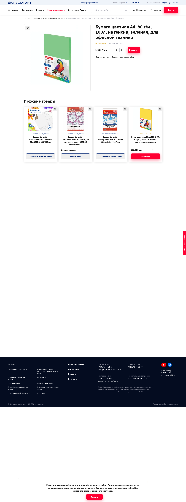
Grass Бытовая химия (45, 383)
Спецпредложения (56, 10)
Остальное (41, 393)
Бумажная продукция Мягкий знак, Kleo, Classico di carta (47, 371)
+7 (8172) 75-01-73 (135, 367)
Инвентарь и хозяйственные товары (48, 388)
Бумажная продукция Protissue (16, 378)
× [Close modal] (147, 482)
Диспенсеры (41, 377)
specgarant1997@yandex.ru (109, 369)
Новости (40, 10)
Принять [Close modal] (94, 497)
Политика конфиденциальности (165, 404)
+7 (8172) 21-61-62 (105, 378)
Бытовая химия (14, 383)
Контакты (72, 379)
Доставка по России (77, 10)
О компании (27, 10)
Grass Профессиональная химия (18, 388)
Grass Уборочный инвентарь (19, 393)
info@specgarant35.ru (90, 2)
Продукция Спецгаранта (17, 369)
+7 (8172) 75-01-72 (105, 367)
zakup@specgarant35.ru (108, 381)
